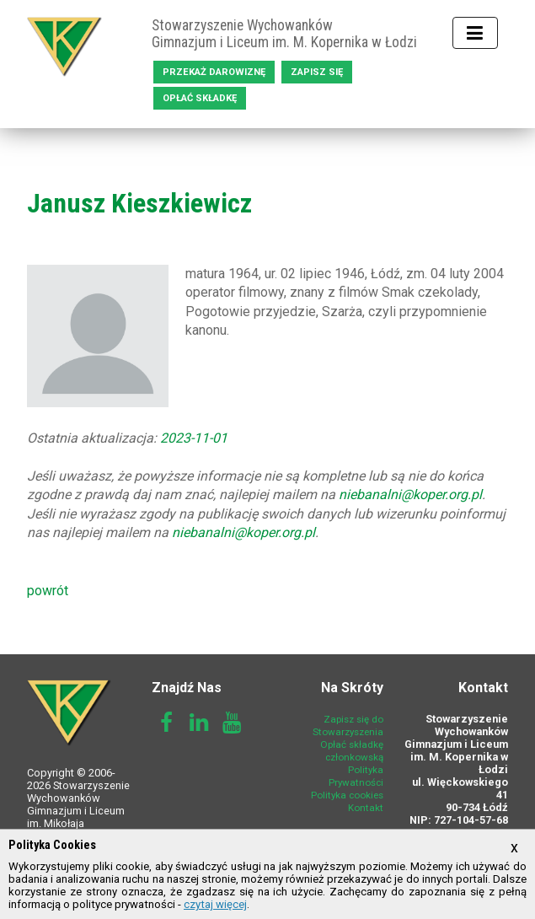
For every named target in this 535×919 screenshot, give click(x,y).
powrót (47, 591)
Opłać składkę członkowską (351, 751)
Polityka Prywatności (356, 776)
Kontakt (365, 808)
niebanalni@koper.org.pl (410, 494)
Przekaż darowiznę (214, 72)
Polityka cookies (347, 795)
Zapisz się (317, 72)
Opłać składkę (200, 98)
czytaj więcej (215, 904)
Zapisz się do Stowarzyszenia (348, 725)
